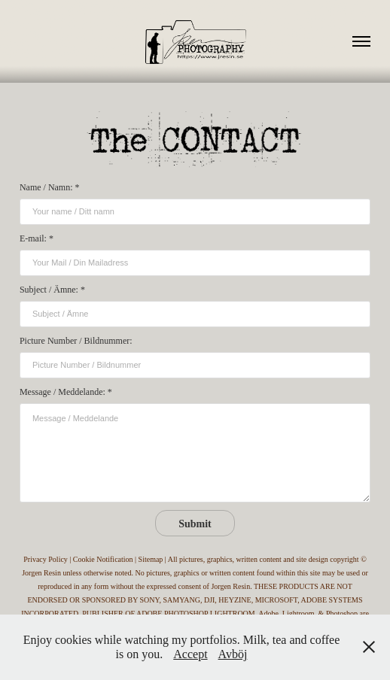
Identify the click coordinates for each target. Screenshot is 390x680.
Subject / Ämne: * (52, 289)
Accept (190, 654)
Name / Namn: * (50, 187)
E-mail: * (36, 238)
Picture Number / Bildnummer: (76, 340)
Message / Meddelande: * (66, 392)
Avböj (233, 654)
